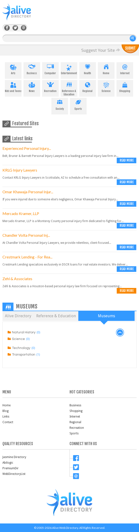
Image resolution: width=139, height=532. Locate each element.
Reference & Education (69, 88)
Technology (21, 348)
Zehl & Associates (17, 278)
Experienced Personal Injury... (26, 148)
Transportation (23, 354)
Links (5, 416)
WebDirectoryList (13, 474)
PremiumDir (10, 468)
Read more (127, 160)
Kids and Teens (13, 86)
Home (106, 68)
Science (106, 86)
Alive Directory (18, 316)
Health (87, 68)
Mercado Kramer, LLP (20, 213)
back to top (120, 332)
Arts (13, 68)
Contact (7, 422)
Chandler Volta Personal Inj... (26, 235)
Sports (78, 104)
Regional (87, 86)
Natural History (23, 332)
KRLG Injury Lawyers (19, 170)
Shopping (124, 86)
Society (59, 104)
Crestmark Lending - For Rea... (27, 257)
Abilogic (7, 462)
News (31, 86)
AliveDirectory (22, 15)
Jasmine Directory (14, 457)
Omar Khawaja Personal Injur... (27, 191)
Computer (50, 68)
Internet (124, 68)
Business (31, 68)
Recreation (50, 86)
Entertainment (69, 68)
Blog (5, 411)
